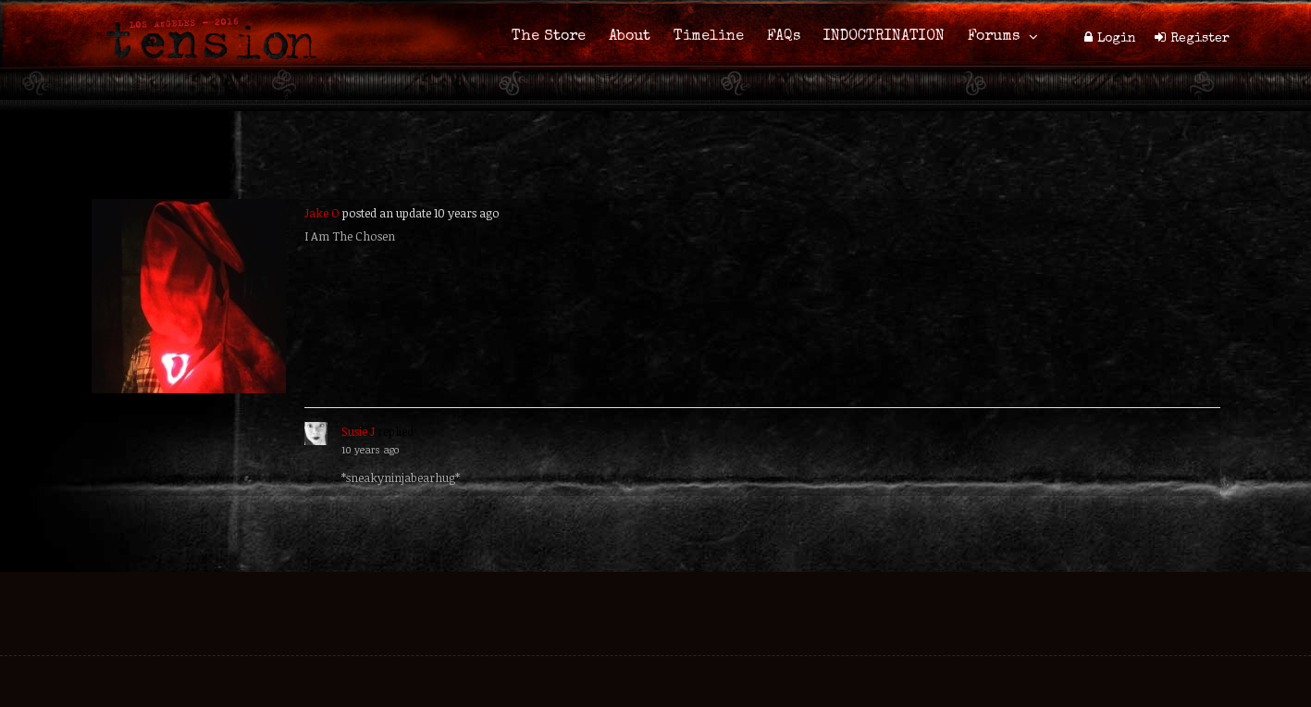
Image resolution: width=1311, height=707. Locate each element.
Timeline (709, 37)
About (629, 37)
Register (1200, 38)
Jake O (322, 213)
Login (1116, 38)
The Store (549, 37)
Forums (994, 37)
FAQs (783, 37)
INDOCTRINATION (884, 37)
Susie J (358, 431)
